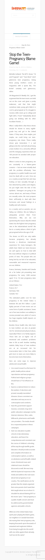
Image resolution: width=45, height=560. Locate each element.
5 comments (23, 70)
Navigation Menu (21, 36)
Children (17, 45)
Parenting (12, 70)
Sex (17, 70)
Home (11, 45)
